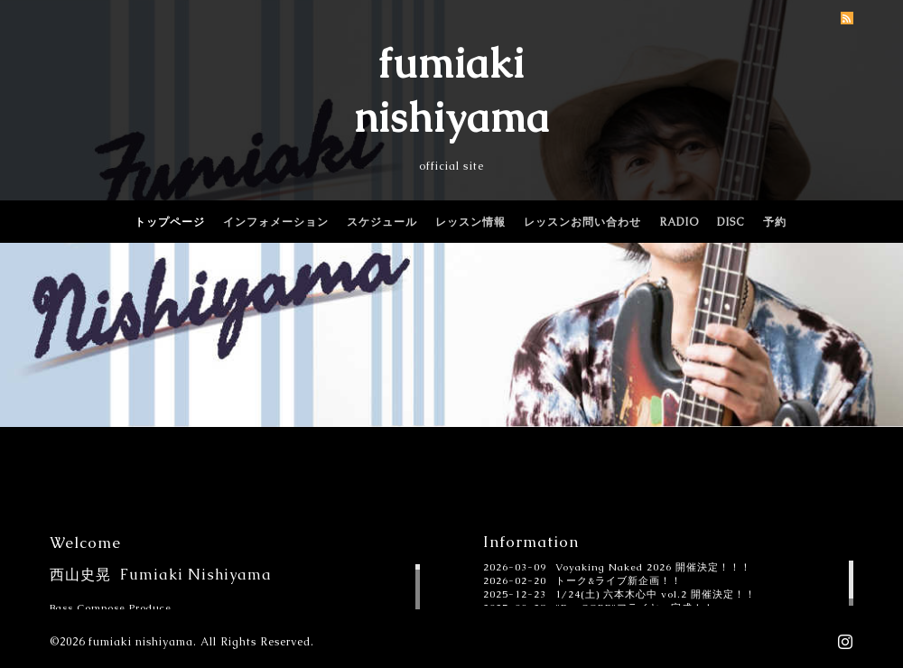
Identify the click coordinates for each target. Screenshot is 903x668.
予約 (775, 222)
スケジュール (382, 222)
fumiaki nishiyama (140, 642)
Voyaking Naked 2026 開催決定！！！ (653, 567)
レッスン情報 (470, 222)
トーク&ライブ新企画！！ (618, 580)
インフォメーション (276, 222)
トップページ (170, 222)
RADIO (679, 222)
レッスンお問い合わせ (582, 222)
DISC (731, 222)
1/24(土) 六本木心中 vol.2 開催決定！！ (655, 594)
